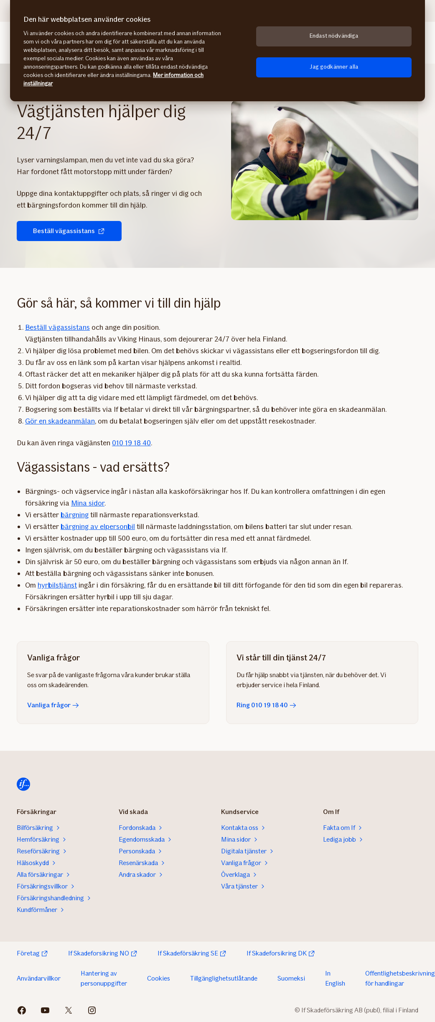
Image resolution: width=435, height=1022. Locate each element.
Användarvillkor (39, 978)
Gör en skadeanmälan (60, 421)
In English (335, 978)
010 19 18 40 (131, 442)
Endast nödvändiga (334, 35)
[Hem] (23, 784)
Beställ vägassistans (63, 231)
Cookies (158, 978)
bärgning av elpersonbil (98, 526)
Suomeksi (291, 978)
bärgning (75, 514)
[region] (217, 50)
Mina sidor (87, 503)
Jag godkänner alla (334, 66)
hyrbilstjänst (57, 585)
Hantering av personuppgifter (104, 978)
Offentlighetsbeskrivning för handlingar (400, 978)
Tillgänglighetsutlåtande (223, 978)
